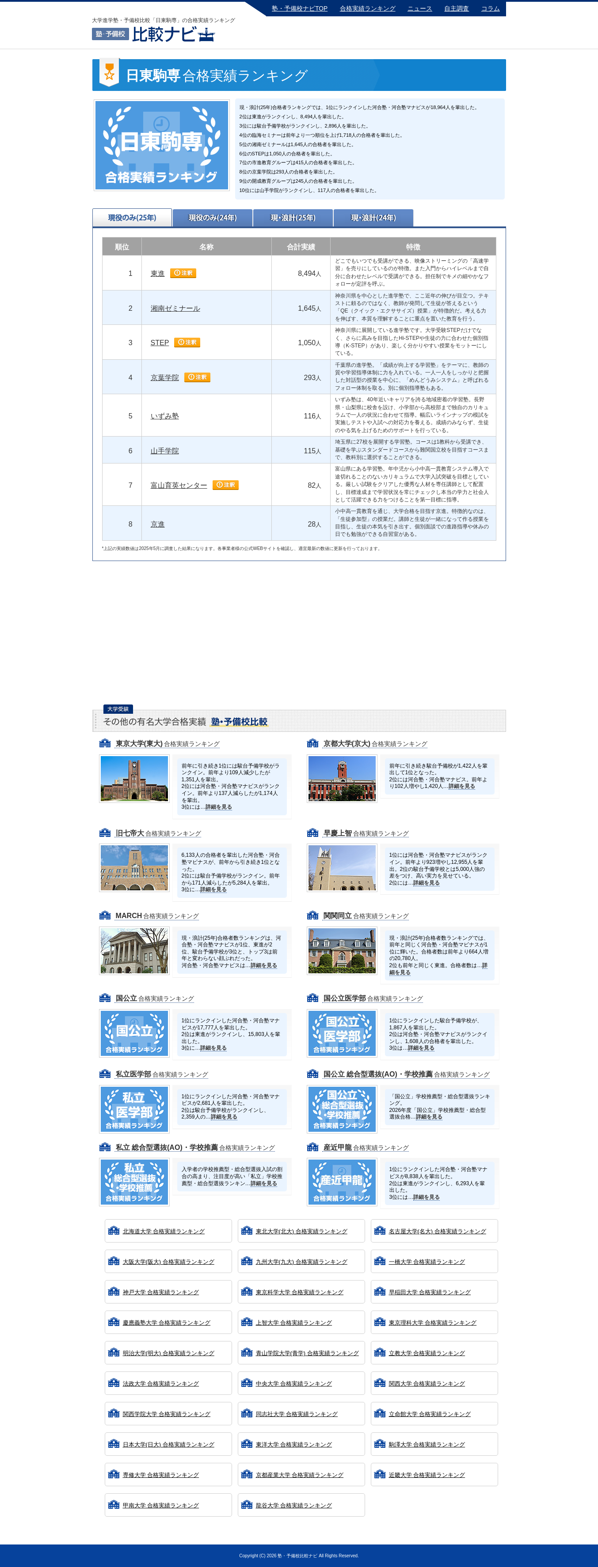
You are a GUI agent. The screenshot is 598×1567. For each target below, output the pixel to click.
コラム (490, 8)
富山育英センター (179, 485)
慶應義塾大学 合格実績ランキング (167, 1322)
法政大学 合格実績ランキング (161, 1383)
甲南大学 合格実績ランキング (161, 1505)
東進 (158, 273)
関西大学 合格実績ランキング (427, 1383)
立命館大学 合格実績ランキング (430, 1414)
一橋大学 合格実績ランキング (427, 1261)
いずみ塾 (165, 416)
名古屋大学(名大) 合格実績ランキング (437, 1231)
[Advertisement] (299, 636)
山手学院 (165, 451)
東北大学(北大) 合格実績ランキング (301, 1231)
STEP (160, 343)
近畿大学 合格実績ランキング (427, 1475)
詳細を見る (219, 807)
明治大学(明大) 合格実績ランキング (168, 1353)
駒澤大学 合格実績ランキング (427, 1444)
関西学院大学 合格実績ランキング (167, 1414)
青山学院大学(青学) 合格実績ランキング (307, 1353)
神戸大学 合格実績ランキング (161, 1292)
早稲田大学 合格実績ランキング (430, 1292)
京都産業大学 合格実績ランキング (300, 1475)
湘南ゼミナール (175, 308)
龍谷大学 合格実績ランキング (294, 1505)
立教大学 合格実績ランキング (427, 1353)
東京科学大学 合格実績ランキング (300, 1292)
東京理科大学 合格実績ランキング (433, 1322)
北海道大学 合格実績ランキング (164, 1231)
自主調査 (456, 8)
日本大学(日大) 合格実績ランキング (168, 1444)
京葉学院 (165, 377)
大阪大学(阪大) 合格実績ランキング (168, 1261)
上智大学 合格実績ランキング (294, 1322)
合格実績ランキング (368, 8)
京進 (158, 524)
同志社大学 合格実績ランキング (297, 1414)
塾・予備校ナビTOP (300, 8)
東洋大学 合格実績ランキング (294, 1444)
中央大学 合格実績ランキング (294, 1383)
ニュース (420, 8)
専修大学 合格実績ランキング (161, 1475)
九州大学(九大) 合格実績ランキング (301, 1261)
